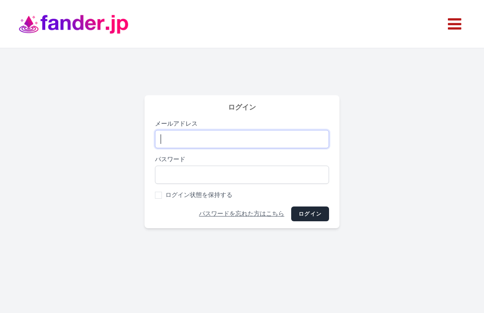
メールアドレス (176, 124)
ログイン (310, 213)
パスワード (170, 159)
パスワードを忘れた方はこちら (241, 214)
